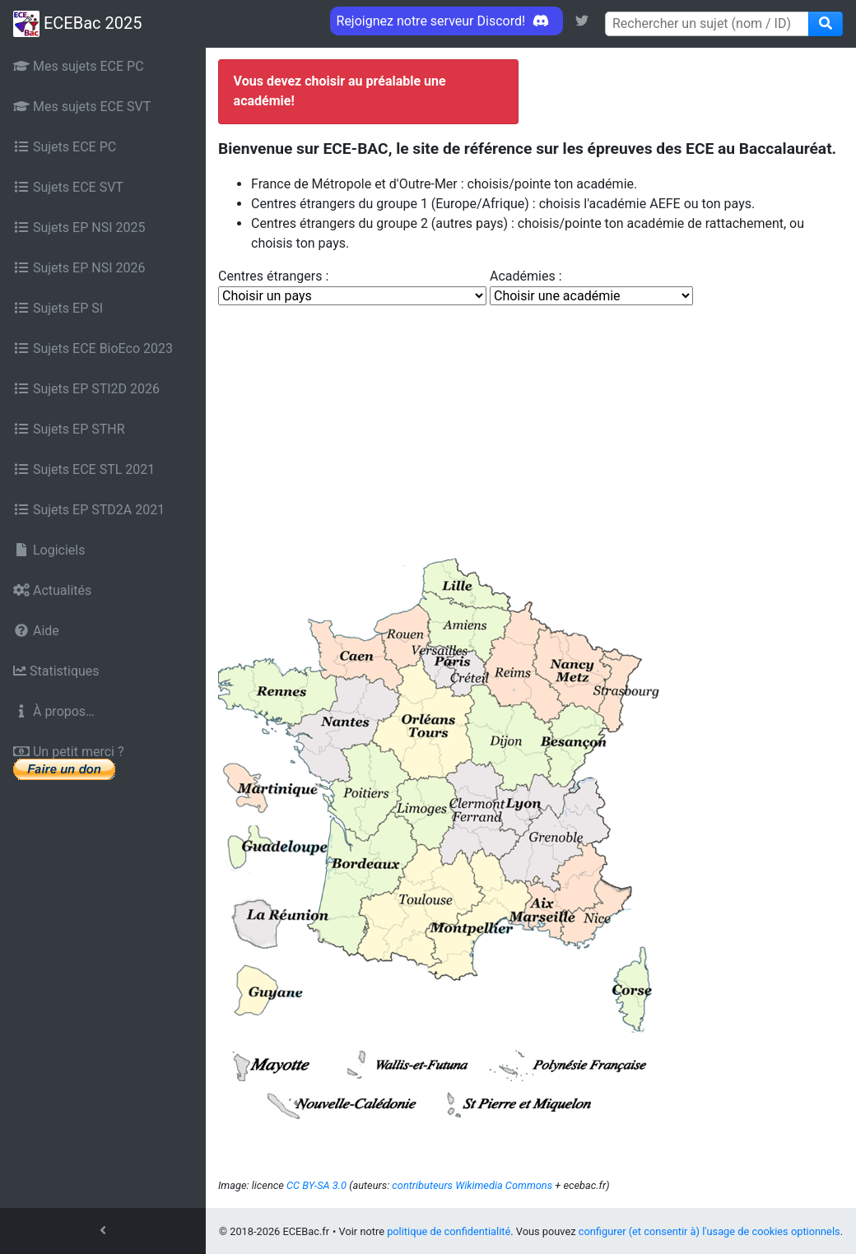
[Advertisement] (531, 429)
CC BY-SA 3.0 (316, 1185)
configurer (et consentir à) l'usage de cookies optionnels (709, 1231)
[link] (582, 21)
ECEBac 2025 (77, 24)
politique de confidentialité (448, 1231)
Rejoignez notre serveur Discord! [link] (446, 21)
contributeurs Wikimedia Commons (472, 1185)
